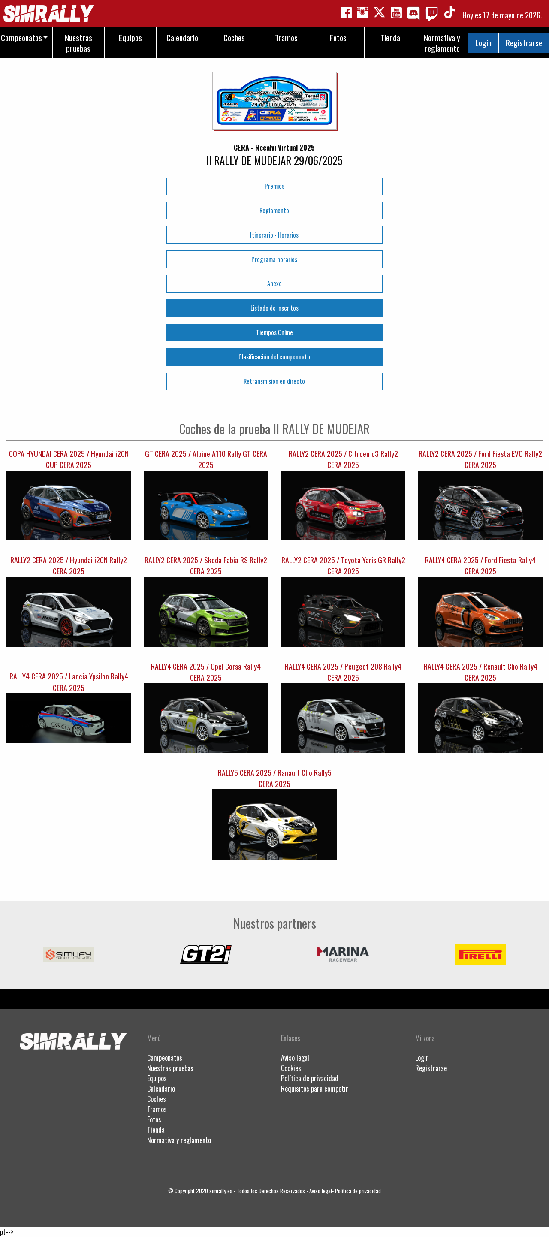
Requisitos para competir (314, 1088)
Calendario (161, 1088)
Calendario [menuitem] (182, 37)
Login (483, 42)
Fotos (154, 1119)
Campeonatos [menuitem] (21, 37)
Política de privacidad (309, 1078)
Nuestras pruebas (170, 1068)
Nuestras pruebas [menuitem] (78, 42)
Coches (156, 1099)
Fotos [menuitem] (338, 37)
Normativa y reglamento (179, 1140)
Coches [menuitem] (234, 37)
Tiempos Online (274, 332)
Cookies (291, 1068)
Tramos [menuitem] (286, 37)
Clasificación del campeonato (274, 356)
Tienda (156, 1130)
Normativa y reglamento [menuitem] (442, 42)
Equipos (157, 1078)
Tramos (157, 1109)
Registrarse (524, 42)
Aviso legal (295, 1058)
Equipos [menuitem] (130, 37)
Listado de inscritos (274, 307)
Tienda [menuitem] (390, 37)
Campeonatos (164, 1058)
